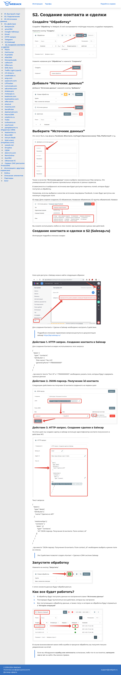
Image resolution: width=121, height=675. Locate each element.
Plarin (7, 50)
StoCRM (8, 158)
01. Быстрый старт (12, 14)
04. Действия (10, 24)
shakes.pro (9, 91)
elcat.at (8, 104)
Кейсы (7, 173)
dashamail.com (11, 112)
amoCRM (9, 29)
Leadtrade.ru (10, 76)
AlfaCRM (8, 57)
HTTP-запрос (10, 37)
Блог (6, 181)
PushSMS (9, 55)
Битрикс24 (9, 27)
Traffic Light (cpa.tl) (13, 70)
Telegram (9, 40)
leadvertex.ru (10, 132)
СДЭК (7, 150)
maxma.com (10, 107)
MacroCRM (9, 115)
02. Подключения (12, 17)
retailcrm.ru (10, 117)
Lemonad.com (11, 86)
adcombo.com (11, 89)
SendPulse (9, 109)
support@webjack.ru (109, 670)
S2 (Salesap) (10, 42)
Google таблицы (12, 32)
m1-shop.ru (9, 73)
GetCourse (9, 52)
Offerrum (9, 65)
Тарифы (48, 4)
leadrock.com (10, 96)
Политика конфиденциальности (16, 670)
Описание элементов (13, 176)
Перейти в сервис (108, 4)
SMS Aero (9, 68)
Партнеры (8, 178)
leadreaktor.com (12, 99)
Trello (7, 120)
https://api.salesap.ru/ (52, 335)
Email (7, 34)
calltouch (9, 63)
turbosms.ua (10, 122)
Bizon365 (8, 135)
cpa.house (9, 125)
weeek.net (9, 145)
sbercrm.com (10, 153)
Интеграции (37, 4)
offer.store (9, 102)
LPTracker (9, 83)
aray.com (8, 78)
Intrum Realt (10, 138)
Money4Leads (11, 60)
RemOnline (9, 155)
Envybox (8, 148)
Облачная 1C (10, 161)
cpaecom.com (11, 81)
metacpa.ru (9, 94)
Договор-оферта (10, 672)
